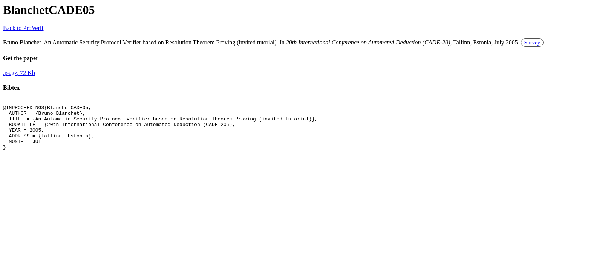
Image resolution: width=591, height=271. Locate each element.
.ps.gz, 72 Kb (19, 73)
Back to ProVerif (23, 28)
